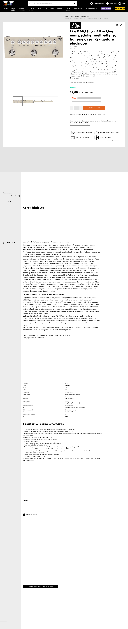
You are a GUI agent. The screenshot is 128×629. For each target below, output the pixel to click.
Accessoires (78, 8)
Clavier (31, 9)
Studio (39, 8)
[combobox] (52, 3)
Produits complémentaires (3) (11, 196)
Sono (52, 8)
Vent (68, 9)
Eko (55, 335)
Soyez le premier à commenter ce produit (82, 83)
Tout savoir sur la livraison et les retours (80, 125)
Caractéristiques (7, 193)
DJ (46, 8)
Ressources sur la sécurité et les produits (40, 586)
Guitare (5, 9)
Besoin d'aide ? (11, 243)
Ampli (13, 9)
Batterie (22, 9)
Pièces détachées (91, 8)
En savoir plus (74, 78)
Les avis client (7, 202)
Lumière (59, 8)
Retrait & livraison (8, 199)
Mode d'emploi (31, 515)
